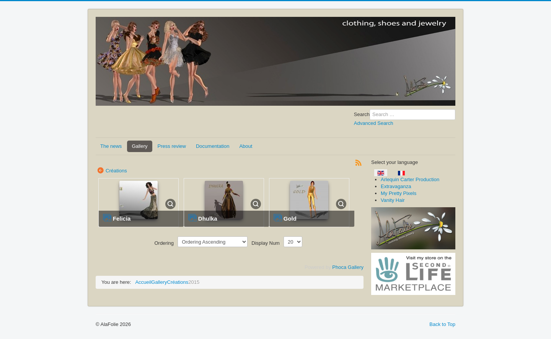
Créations (116, 171)
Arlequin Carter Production (410, 179)
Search (362, 114)
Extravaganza (396, 186)
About (245, 146)
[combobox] (412, 114)
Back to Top (442, 324)
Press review (172, 146)
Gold (290, 218)
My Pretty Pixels (398, 193)
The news (111, 146)
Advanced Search (373, 123)
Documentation (212, 146)
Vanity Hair (393, 200)
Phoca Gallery (348, 267)
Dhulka (207, 218)
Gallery (139, 146)
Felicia (122, 218)
